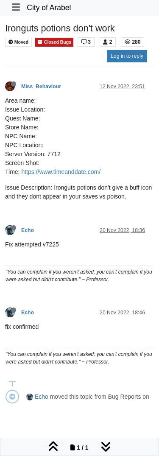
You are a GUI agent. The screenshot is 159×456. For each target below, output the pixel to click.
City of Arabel (49, 7)
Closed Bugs (54, 42)
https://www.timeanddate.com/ (60, 171)
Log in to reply (127, 56)
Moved (18, 42)
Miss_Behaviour (41, 87)
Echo (27, 230)
